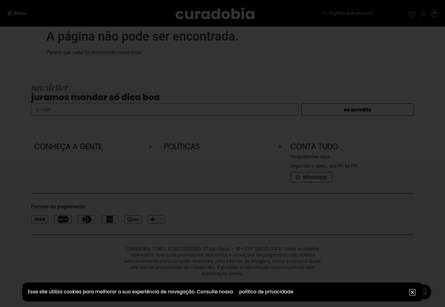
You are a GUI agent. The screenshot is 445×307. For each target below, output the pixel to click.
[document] (222, 153)
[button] (412, 292)
